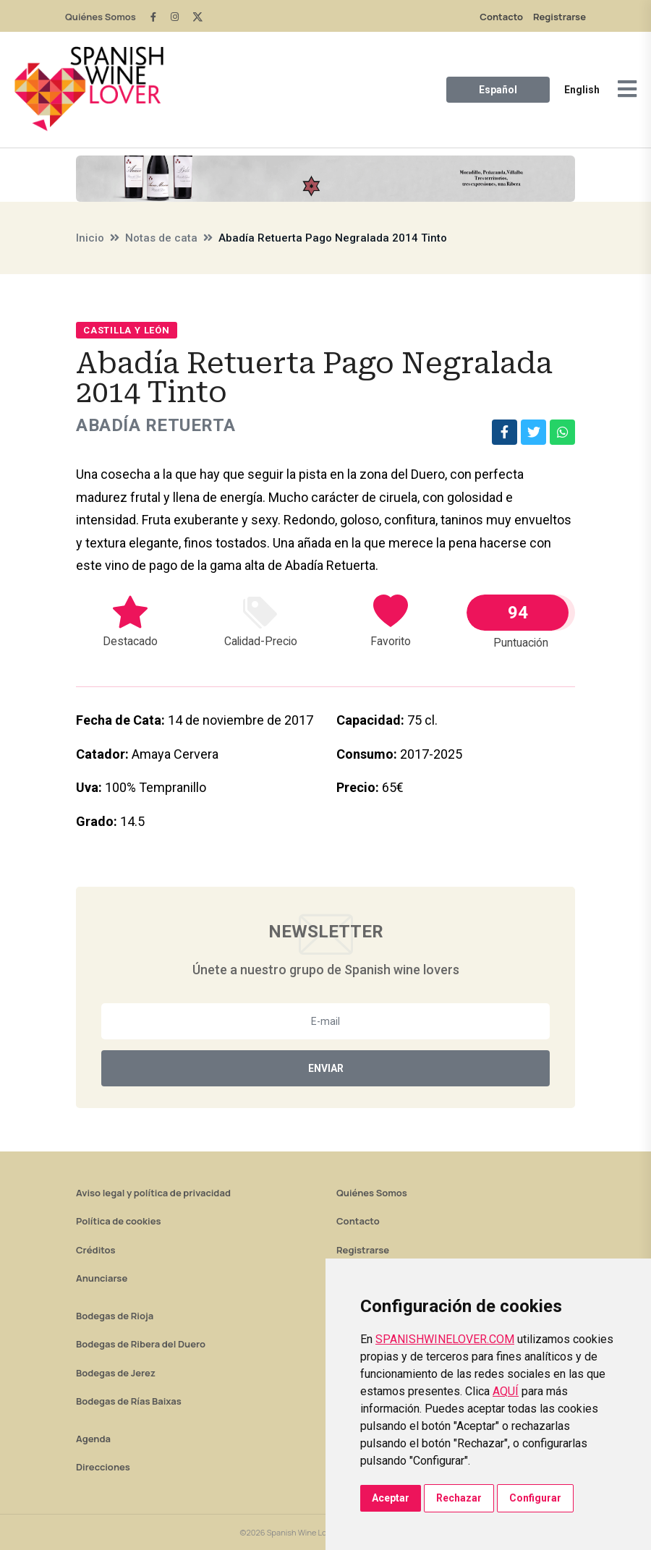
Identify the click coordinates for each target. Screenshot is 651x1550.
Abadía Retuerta (156, 425)
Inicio (90, 237)
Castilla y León (126, 330)
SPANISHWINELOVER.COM (444, 1339)
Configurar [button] (535, 1498)
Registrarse (559, 16)
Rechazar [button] (459, 1498)
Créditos (95, 1249)
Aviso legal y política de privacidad (153, 1192)
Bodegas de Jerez (116, 1372)
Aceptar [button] (390, 1498)
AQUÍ (506, 1391)
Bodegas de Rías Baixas (129, 1401)
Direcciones (103, 1466)
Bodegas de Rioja (114, 1315)
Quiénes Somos (100, 16)
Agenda (93, 1438)
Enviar (326, 1068)
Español (498, 89)
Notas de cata (161, 237)
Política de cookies (118, 1220)
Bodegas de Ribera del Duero (140, 1343)
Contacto (501, 16)
